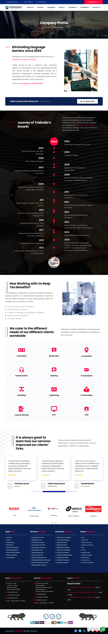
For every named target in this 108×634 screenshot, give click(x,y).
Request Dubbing (12, 555)
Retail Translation (62, 545)
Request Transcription (13, 552)
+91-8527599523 (40, 2)
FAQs (83, 537)
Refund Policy (85, 557)
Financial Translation (63, 552)
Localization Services (38, 542)
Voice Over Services (38, 555)
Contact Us (10, 545)
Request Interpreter (12, 550)
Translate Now (93, 2)
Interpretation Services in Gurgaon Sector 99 (84, 592)
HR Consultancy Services (39, 565)
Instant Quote (11, 557)
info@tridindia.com (11, 2)
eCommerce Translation (64, 537)
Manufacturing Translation (64, 555)
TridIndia (18, 631)
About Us (9, 537)
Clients (9, 540)
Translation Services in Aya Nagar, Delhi (82, 597)
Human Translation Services (40, 562)
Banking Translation (62, 557)
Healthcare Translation (63, 550)
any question (25, 83)
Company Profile (87, 101)
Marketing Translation (63, 547)
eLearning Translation (63, 540)
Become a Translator (87, 545)
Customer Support (87, 555)
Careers (84, 550)
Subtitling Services (37, 550)
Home (48, 27)
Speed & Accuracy (87, 542)
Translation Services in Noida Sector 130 (82, 587)
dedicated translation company (24, 59)
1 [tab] (54, 491)
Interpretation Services (39, 547)
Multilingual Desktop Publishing (41, 560)
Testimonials (10, 542)
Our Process (85, 540)
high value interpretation (84, 125)
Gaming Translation (62, 562)
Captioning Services (38, 552)
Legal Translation (62, 542)
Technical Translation (63, 560)
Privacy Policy (86, 560)
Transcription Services (38, 545)
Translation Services (38, 537)
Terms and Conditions (88, 562)
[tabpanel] (20, 471)
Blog (83, 547)
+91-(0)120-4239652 (13, 595)
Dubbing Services (37, 540)
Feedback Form (86, 552)
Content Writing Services (39, 557)
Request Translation (13, 547)
